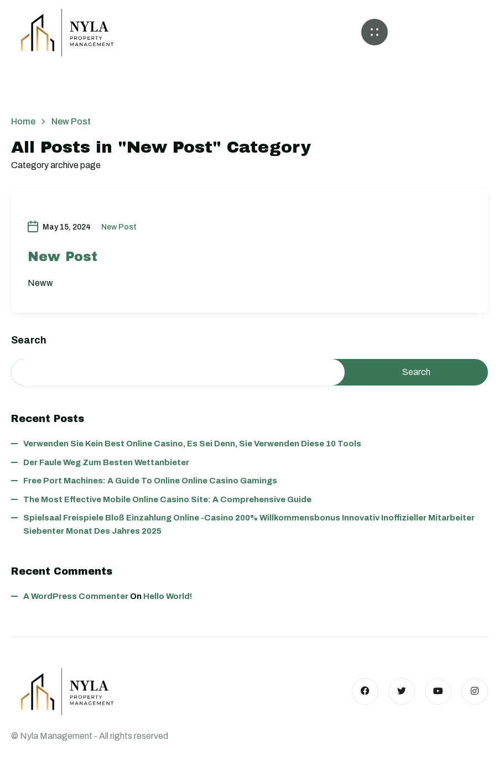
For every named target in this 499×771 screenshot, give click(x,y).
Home (23, 121)
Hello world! (167, 596)
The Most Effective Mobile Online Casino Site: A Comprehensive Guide (167, 499)
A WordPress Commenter (75, 596)
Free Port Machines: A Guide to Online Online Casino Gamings (150, 480)
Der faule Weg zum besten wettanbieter (106, 462)
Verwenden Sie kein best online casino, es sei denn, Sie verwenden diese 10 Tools (192, 443)
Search (28, 340)
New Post (119, 227)
